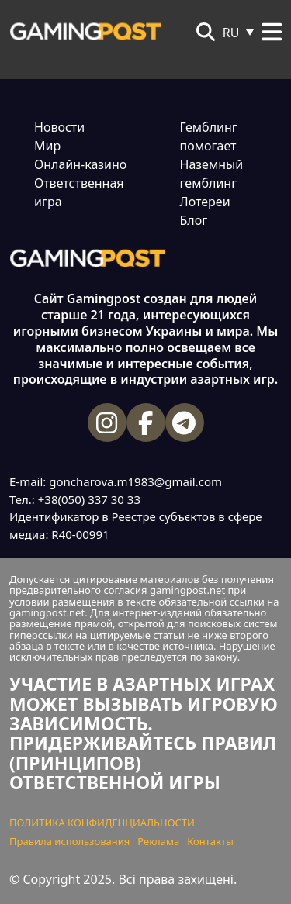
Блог (194, 220)
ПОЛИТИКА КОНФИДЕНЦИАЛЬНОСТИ (102, 823)
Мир (47, 145)
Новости (59, 127)
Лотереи (205, 201)
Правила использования (69, 841)
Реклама (158, 841)
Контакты (210, 841)
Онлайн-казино (80, 164)
